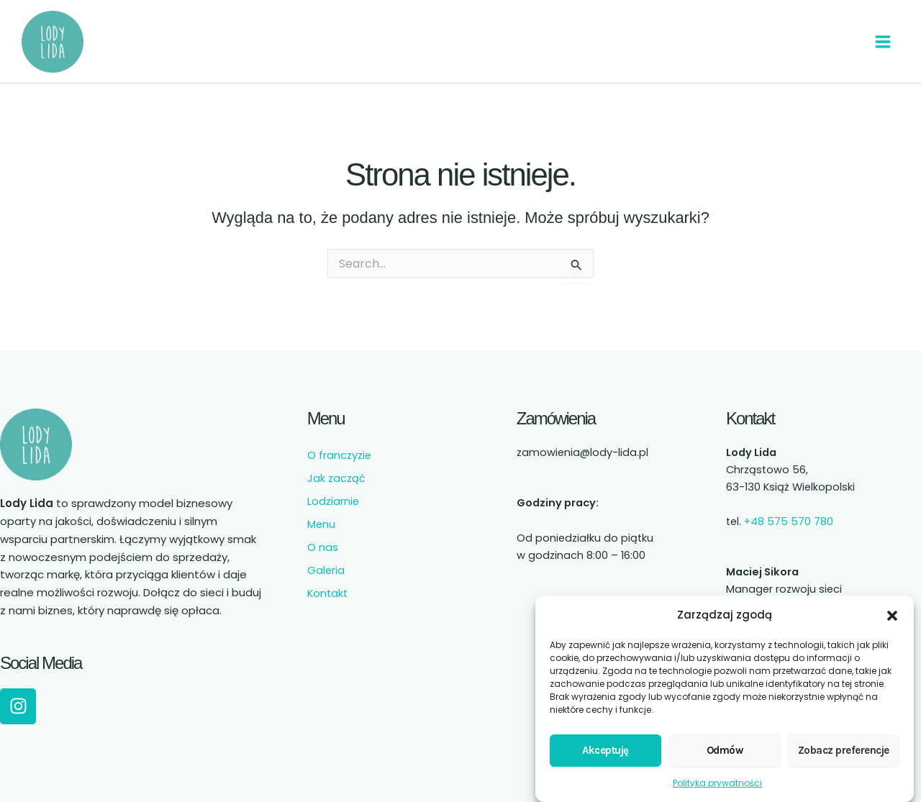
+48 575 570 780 (788, 513)
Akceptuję (605, 743)
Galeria (326, 562)
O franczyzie (339, 447)
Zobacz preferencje (843, 743)
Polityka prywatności (717, 776)
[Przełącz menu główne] (881, 37)
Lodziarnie (333, 493)
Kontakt (327, 585)
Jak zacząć (336, 470)
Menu (321, 516)
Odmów (725, 743)
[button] (892, 608)
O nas (322, 539)
